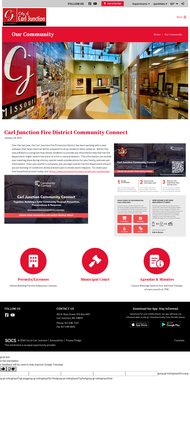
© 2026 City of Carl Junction (32, 340)
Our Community (173, 34)
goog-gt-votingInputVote (99, 378)
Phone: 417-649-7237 (67, 322)
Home (157, 34)
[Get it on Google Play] (170, 324)
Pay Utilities (112, 3)
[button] (181, 17)
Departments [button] (141, 3)
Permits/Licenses (33, 279)
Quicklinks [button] (160, 3)
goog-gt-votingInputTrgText (71, 378)
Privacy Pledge (73, 340)
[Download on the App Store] (139, 324)
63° (172, 4)
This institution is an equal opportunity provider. (30, 345)
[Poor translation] (11, 369)
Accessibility (56, 340)
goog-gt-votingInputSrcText (42, 378)
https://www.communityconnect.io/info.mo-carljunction (79, 171)
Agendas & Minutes (157, 279)
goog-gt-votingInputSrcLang (173, 373)
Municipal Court (95, 279)
